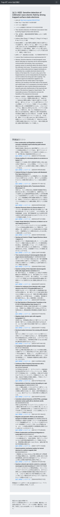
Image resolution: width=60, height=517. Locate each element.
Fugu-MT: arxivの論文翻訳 (10, 2)
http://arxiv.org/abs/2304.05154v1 (30, 20)
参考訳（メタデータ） (25, 156)
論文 (16, 156)
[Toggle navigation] (56, 2)
